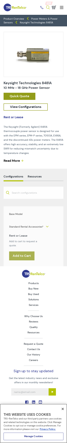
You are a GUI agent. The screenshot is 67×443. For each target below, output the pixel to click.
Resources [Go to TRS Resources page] (33, 332)
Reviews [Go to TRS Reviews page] (33, 321)
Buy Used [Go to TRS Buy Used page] (33, 294)
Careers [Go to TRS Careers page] (33, 360)
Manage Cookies (33, 436)
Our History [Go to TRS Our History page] (33, 354)
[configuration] (26, 107)
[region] (33, 423)
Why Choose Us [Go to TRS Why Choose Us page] (33, 316)
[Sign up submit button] (52, 392)
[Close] (63, 409)
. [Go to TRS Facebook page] (26, 402)
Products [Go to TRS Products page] (33, 283)
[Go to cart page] (54, 7)
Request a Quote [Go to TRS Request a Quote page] (33, 343)
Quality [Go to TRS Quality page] (33, 327)
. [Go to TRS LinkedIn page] (33, 402)
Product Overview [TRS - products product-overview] (14, 18)
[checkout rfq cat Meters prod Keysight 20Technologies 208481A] (19, 96)
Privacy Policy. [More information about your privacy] (48, 429)
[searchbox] (26, 199)
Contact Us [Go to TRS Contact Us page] (33, 349)
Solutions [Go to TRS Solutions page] (33, 299)
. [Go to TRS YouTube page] (40, 402)
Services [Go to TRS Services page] (33, 305)
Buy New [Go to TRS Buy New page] (33, 288)
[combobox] (33, 199)
